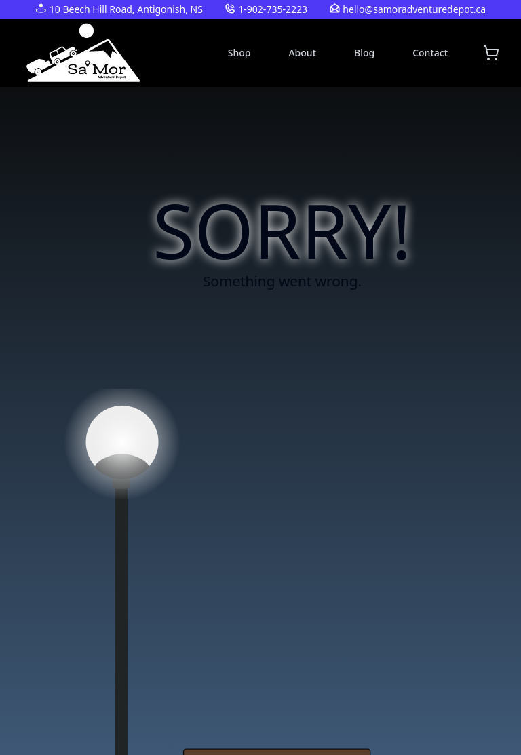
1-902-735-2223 (272, 9)
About (302, 52)
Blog (364, 52)
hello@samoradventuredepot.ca (414, 9)
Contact (430, 52)
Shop (239, 52)
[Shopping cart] (491, 52)
